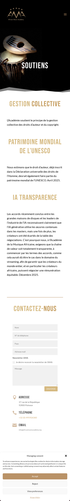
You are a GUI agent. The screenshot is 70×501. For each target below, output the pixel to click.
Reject (35, 484)
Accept (35, 476)
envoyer (51, 389)
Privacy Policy (35, 497)
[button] (66, 455)
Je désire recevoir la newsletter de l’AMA (32, 362)
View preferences (35, 491)
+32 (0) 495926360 (28, 417)
